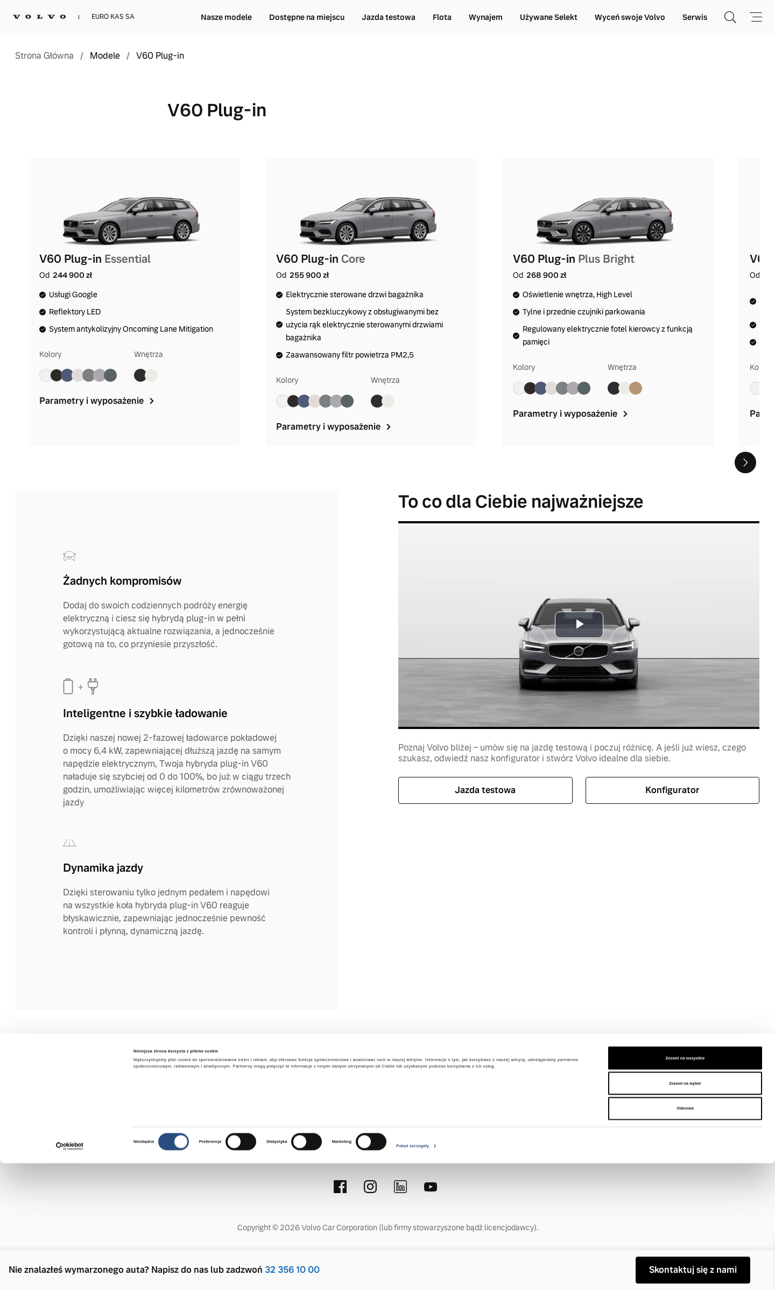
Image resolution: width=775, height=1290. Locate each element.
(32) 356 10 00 (366, 1137)
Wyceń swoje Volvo (630, 17)
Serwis (694, 17)
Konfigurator (672, 790)
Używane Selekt (548, 17)
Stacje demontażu (558, 1067)
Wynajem (486, 17)
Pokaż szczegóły (412, 1273)
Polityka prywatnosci (410, 1067)
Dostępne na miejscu (306, 17)
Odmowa (685, 1235)
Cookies (487, 1067)
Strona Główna (44, 56)
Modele (105, 56)
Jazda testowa (388, 17)
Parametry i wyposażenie (97, 400)
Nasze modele (226, 17)
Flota (442, 17)
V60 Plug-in (160, 56)
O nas (239, 1067)
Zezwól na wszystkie (685, 1184)
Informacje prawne (307, 1067)
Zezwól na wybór (685, 1210)
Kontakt (195, 1067)
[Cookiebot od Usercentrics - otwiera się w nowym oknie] (70, 1273)
